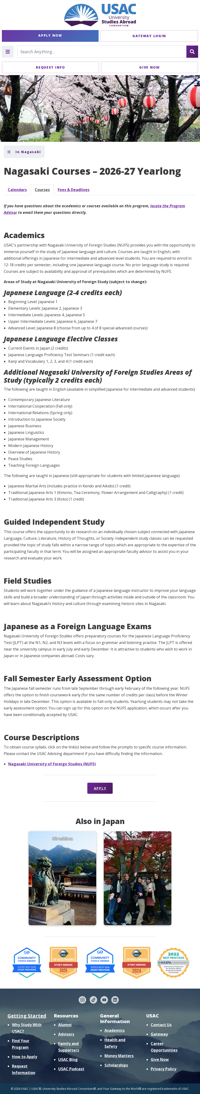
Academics (114, 1030)
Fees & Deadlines (73, 189)
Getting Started (27, 1016)
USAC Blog (68, 1059)
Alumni (65, 1024)
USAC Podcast (71, 1068)
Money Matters (119, 1055)
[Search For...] (102, 52)
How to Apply (24, 1056)
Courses (42, 189)
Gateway (159, 1034)
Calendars (17, 189)
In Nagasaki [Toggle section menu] (24, 152)
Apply (100, 788)
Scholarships (116, 1065)
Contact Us (161, 1024)
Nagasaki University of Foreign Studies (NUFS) (52, 764)
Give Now (149, 67)
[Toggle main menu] (8, 52)
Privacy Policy (163, 1068)
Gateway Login (149, 36)
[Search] (192, 52)
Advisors (66, 1034)
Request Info (50, 67)
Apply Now (50, 35)
